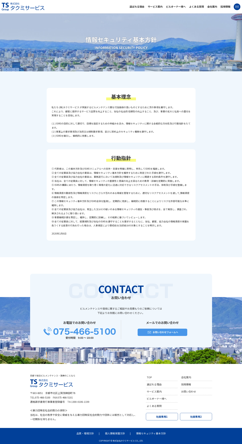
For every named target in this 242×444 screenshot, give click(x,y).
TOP (149, 377)
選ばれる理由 (137, 6)
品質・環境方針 (85, 433)
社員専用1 (162, 417)
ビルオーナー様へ (176, 6)
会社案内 (212, 6)
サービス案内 (155, 6)
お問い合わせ (188, 391)
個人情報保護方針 (115, 433)
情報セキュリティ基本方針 (151, 433)
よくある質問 (196, 6)
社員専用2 (196, 417)
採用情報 (225, 6)
